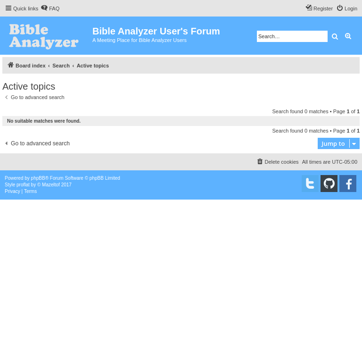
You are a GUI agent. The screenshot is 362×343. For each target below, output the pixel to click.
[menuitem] (50, 8)
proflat (23, 184)
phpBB (38, 178)
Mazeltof (51, 184)
